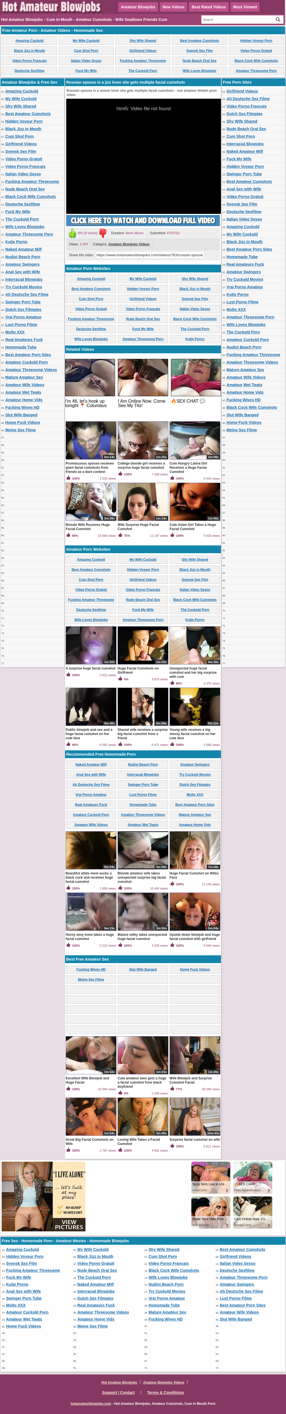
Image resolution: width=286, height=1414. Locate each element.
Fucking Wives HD (22, 407)
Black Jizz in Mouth (29, 51)
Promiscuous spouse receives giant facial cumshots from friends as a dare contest (90, 467)
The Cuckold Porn (142, 71)
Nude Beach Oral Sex (199, 61)
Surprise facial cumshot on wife (195, 1140)
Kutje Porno (16, 242)
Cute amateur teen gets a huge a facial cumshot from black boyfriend (142, 1082)
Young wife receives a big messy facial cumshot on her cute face (193, 734)
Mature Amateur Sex (24, 377)
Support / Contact (118, 1392)
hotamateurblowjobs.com (91, 1404)
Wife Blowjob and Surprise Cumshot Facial (191, 1080)
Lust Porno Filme (21, 324)
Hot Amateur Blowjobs (119, 1382)
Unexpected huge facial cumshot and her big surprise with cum (193, 672)
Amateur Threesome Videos (31, 370)
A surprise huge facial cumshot (90, 668)
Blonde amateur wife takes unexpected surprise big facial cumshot (142, 877)
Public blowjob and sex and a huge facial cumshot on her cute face (89, 734)
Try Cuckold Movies (23, 287)
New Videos (173, 7)
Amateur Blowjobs (138, 7)
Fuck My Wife (86, 71)
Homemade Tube (21, 347)
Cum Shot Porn (86, 51)
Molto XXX (15, 332)
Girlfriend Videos (142, 51)
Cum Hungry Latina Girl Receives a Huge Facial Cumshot (188, 467)
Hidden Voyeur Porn (256, 41)
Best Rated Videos (209, 7)
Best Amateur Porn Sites (28, 354)
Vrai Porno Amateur (23, 317)
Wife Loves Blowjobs (199, 71)
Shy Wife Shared (143, 41)
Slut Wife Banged (21, 415)
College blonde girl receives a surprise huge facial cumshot (141, 465)
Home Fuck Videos (22, 422)
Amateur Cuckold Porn (26, 362)
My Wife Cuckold (86, 41)
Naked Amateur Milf (23, 249)
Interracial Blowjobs (23, 279)
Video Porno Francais (29, 61)
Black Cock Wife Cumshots (256, 61)
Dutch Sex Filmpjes (23, 309)
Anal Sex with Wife (22, 272)
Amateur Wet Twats (23, 392)
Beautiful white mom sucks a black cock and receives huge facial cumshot (89, 877)
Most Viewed (245, 7)
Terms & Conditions (165, 1392)
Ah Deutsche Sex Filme (27, 294)
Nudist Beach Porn (22, 257)
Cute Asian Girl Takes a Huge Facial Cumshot (193, 527)
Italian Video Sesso (86, 61)
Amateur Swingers (22, 264)
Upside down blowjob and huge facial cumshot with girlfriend (195, 937)
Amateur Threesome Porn (256, 71)
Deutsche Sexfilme (29, 71)
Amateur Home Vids (23, 400)
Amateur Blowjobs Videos (129, 244)
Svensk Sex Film (199, 51)
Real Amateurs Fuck (24, 339)
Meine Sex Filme (20, 430)
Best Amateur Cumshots (199, 41)
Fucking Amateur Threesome (143, 61)
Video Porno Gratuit (256, 51)
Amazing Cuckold (29, 41)
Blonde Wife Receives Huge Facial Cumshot (88, 527)
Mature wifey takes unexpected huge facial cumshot (142, 937)
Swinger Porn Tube (23, 302)
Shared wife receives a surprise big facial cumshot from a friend (143, 734)
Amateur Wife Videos (24, 385)
